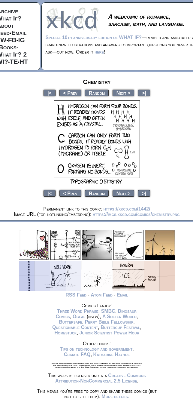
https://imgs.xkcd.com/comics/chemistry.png (136, 214)
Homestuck (65, 332)
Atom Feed (102, 294)
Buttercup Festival (120, 327)
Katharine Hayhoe (111, 354)
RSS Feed (75, 294)
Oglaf (79, 316)
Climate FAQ (77, 354)
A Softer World (119, 316)
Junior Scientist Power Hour (109, 332)
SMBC (108, 311)
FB (12, 39)
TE (14, 61)
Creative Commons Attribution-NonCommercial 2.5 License (100, 378)
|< (49, 92)
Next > (123, 92)
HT (24, 61)
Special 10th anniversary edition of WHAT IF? (94, 37)
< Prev (70, 92)
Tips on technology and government (96, 349)
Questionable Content (75, 327)
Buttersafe (70, 321)
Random (97, 92)
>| (144, 92)
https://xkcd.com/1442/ (127, 208)
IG (21, 39)
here (99, 51)
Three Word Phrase (77, 311)
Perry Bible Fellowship (109, 321)
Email (19, 32)
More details (114, 396)
